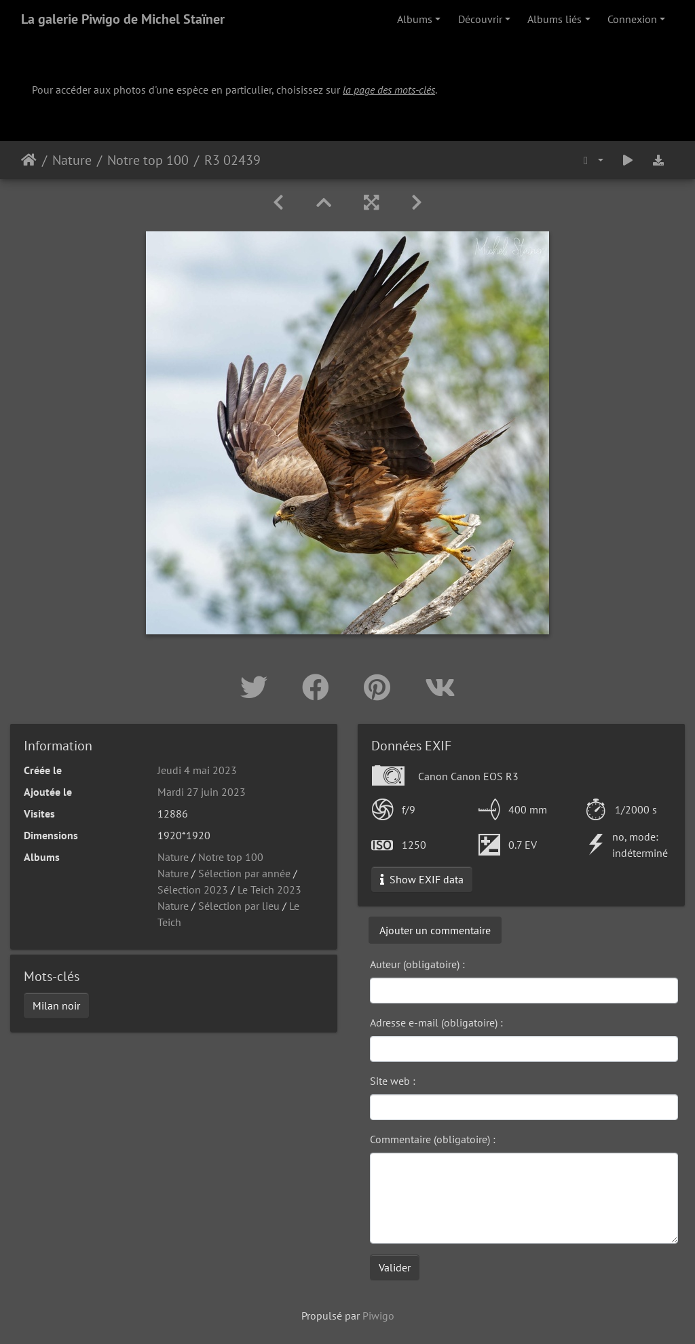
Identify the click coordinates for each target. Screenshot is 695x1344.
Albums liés (554, 19)
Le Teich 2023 (269, 889)
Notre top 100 (148, 160)
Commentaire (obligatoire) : (432, 1139)
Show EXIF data (422, 879)
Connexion (632, 19)
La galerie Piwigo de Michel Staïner (123, 19)
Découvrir (480, 19)
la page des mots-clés (389, 89)
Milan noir (56, 1005)
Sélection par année (244, 873)
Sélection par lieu (239, 906)
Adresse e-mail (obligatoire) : (436, 1022)
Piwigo (378, 1315)
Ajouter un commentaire (435, 930)
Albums (414, 19)
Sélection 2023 (192, 889)
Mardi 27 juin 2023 (201, 792)
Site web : (392, 1081)
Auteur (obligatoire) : (417, 964)
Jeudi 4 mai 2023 (197, 770)
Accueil (29, 160)
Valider (395, 1267)
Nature (72, 160)
